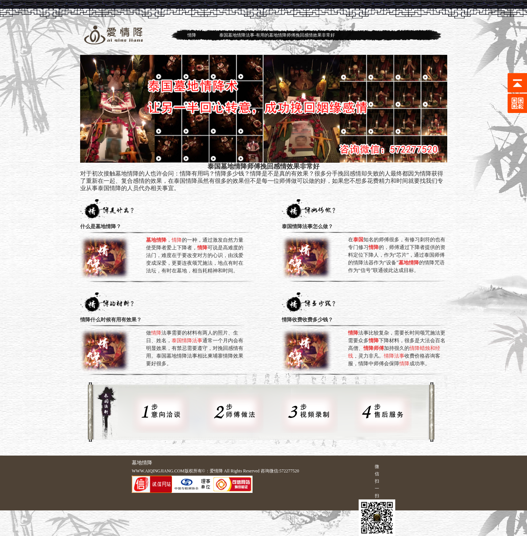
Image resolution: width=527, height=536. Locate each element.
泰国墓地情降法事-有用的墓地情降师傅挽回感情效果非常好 (277, 35)
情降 (191, 35)
